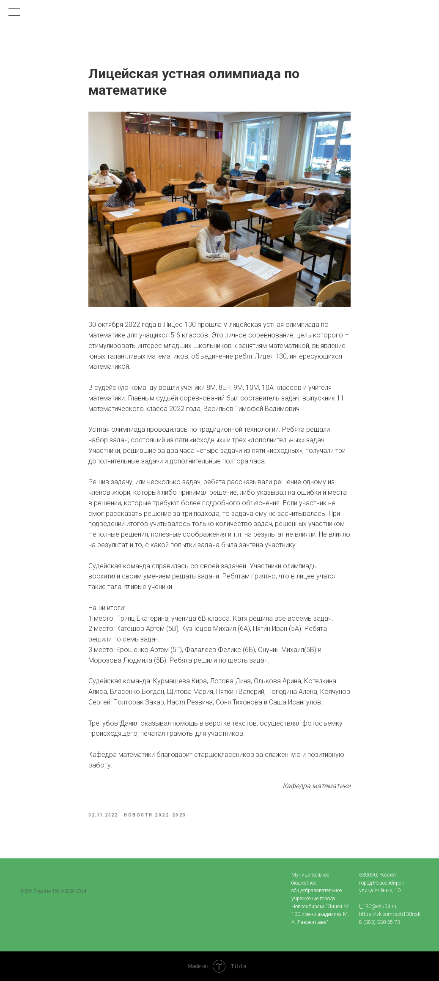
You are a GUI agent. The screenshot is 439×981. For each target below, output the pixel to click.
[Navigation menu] (14, 12)
